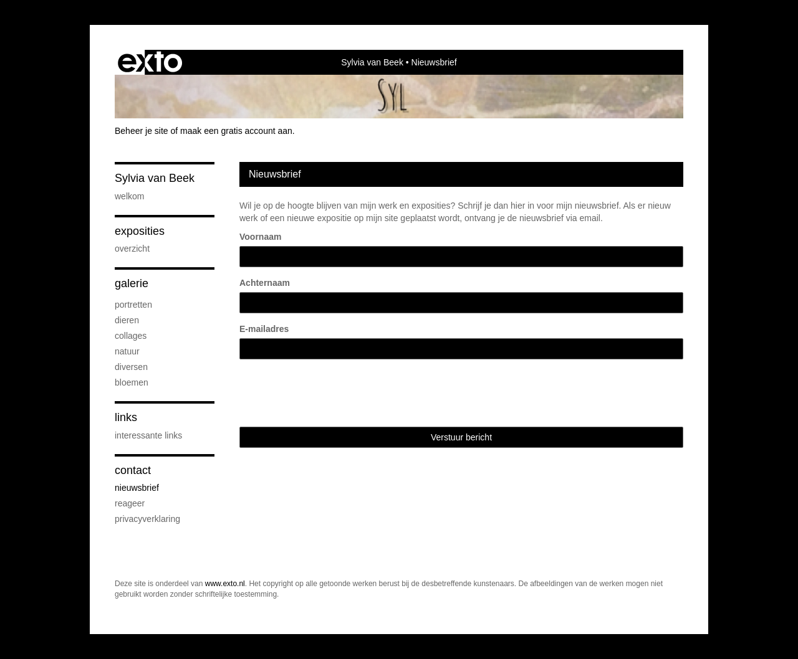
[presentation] (334, 393)
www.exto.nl (225, 583)
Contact (133, 470)
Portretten (133, 305)
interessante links (148, 435)
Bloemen (131, 382)
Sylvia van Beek (372, 62)
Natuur (127, 351)
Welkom (129, 196)
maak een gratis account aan (236, 131)
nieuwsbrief (137, 488)
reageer (130, 503)
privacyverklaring (147, 519)
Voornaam (260, 237)
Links (126, 417)
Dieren (127, 320)
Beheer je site (141, 131)
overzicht (132, 249)
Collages (131, 336)
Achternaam (264, 283)
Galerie (131, 283)
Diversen (131, 367)
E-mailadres (264, 329)
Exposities (140, 231)
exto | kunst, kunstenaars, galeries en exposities (150, 62)
